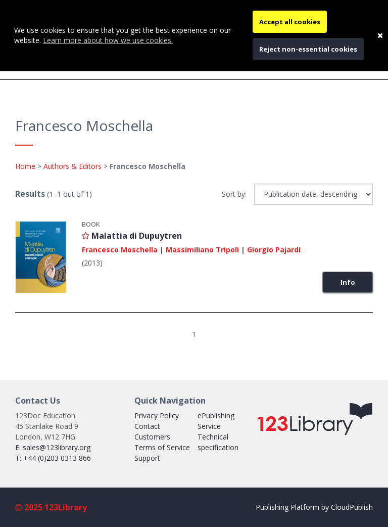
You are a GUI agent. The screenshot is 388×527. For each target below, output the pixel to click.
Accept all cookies (289, 21)
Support (147, 458)
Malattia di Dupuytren (136, 235)
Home (25, 166)
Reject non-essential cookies (308, 49)
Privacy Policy (156, 415)
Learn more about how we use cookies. (108, 40)
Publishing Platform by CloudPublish (314, 507)
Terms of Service (162, 447)
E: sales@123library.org (52, 447)
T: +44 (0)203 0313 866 (53, 458)
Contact (147, 426)
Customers (152, 437)
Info (348, 282)
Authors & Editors (72, 166)
